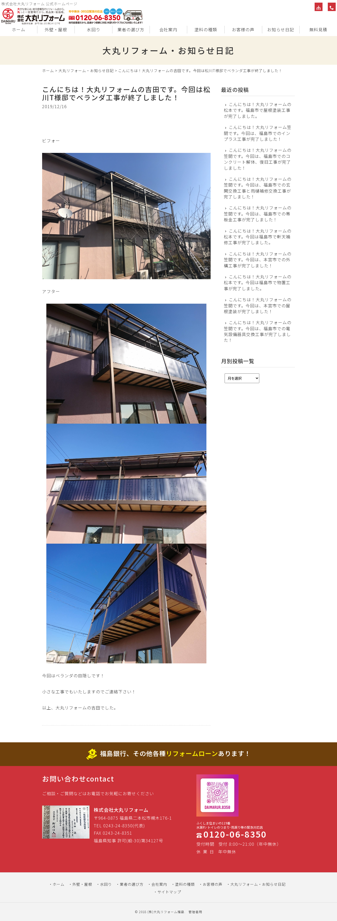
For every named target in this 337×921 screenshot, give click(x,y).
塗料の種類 (206, 29)
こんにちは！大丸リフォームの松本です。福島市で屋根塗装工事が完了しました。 (257, 110)
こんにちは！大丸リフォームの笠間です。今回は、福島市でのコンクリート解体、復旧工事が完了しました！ (257, 159)
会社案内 (168, 29)
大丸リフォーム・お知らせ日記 (86, 70)
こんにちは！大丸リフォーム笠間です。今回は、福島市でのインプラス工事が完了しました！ (257, 133)
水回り (93, 29)
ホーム (18, 29)
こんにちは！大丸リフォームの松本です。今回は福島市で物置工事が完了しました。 (257, 282)
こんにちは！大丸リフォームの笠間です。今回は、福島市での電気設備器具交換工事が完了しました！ (257, 331)
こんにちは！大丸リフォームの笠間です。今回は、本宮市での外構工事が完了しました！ (257, 259)
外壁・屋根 (56, 29)
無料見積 (318, 29)
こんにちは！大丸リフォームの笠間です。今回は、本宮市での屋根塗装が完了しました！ (257, 305)
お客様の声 (243, 29)
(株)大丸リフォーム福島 (165, 911)
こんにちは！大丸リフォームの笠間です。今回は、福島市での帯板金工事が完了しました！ (257, 213)
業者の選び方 (130, 29)
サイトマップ (169, 891)
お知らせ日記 (280, 29)
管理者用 (195, 911)
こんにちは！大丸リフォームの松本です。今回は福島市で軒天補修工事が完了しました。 (257, 237)
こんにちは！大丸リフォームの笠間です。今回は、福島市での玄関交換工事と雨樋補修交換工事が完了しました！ (257, 188)
